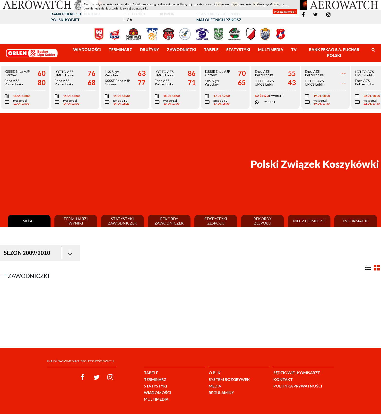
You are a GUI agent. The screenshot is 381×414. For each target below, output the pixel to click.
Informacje (355, 221)
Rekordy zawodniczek (169, 220)
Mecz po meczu (309, 221)
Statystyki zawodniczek (122, 220)
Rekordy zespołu (262, 220)
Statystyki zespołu (215, 220)
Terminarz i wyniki (75, 220)
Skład (29, 221)
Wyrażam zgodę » (285, 11)
